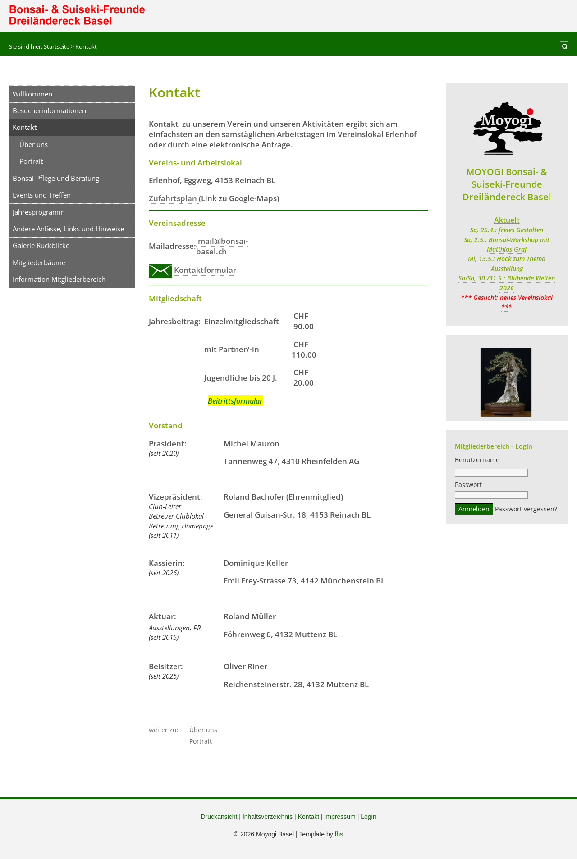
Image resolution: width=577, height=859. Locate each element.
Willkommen (32, 93)
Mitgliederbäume (39, 262)
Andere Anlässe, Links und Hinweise (68, 228)
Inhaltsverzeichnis (268, 816)
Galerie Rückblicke (41, 245)
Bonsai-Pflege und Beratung (56, 178)
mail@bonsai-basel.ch (222, 246)
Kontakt (308, 816)
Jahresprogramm (39, 211)
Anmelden (474, 510)
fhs (339, 834)
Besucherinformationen (49, 110)
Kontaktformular (192, 270)
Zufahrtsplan (174, 198)
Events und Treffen (42, 194)
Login (368, 816)
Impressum (340, 816)
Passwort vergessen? (526, 510)
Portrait (31, 160)
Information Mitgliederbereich (59, 279)
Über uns (33, 144)
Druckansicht (219, 816)
